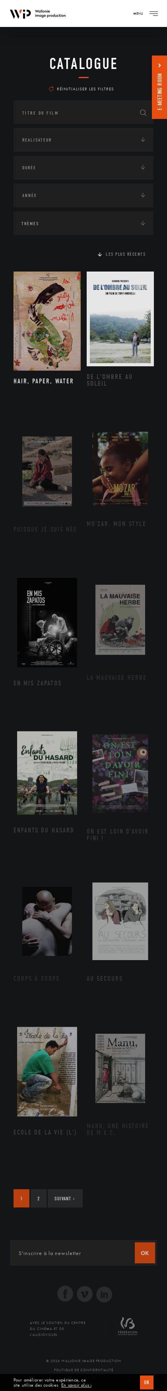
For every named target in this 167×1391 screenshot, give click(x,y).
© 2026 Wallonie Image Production (83, 1360)
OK (147, 1382)
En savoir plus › (76, 1385)
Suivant (64, 1199)
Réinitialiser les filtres (81, 89)
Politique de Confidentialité (83, 1370)
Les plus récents (126, 254)
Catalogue (83, 64)
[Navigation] (153, 13)
